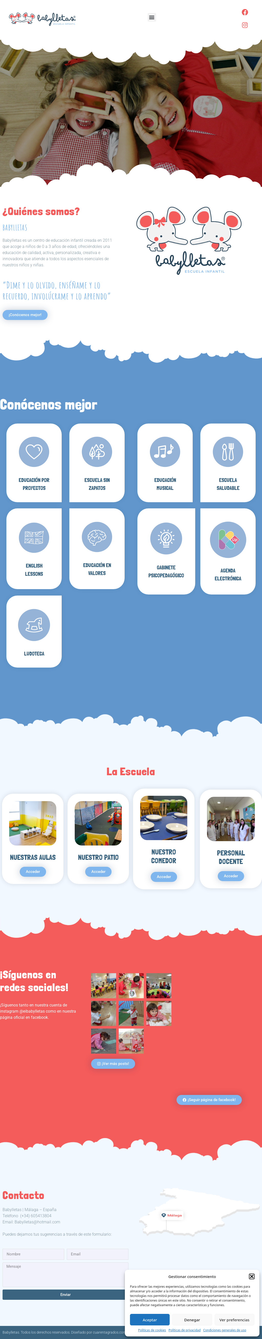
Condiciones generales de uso (224, 1330)
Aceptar (150, 1319)
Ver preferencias (234, 1319)
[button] (251, 1276)
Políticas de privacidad (185, 1330)
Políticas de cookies (152, 1330)
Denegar (192, 1319)
